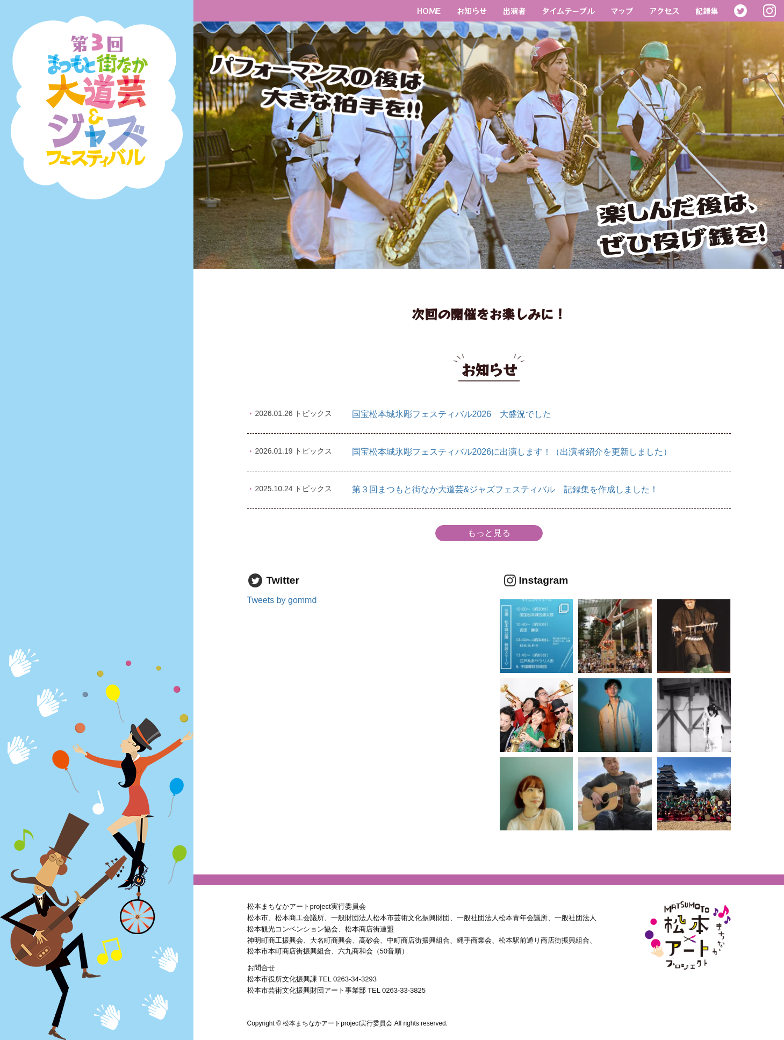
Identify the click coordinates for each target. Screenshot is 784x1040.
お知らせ (472, 10)
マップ (621, 10)
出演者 (514, 10)
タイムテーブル (568, 10)
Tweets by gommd (282, 600)
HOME (429, 10)
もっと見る (488, 532)
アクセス (664, 10)
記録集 (706, 10)
